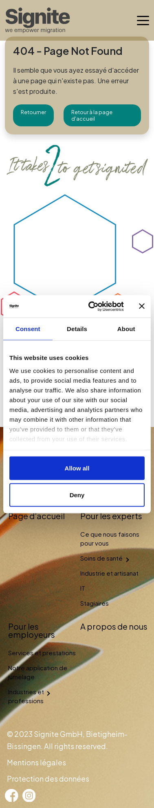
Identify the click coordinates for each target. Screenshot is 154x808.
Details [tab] (77, 328)
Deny (77, 494)
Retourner (33, 112)
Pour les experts (111, 516)
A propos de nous (113, 626)
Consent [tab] (27, 328)
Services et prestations (42, 652)
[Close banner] (142, 306)
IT (82, 588)
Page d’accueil (36, 516)
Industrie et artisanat (109, 573)
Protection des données (48, 778)
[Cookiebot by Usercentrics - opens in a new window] (92, 306)
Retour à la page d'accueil (91, 115)
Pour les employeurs (31, 630)
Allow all (77, 468)
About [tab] (126, 328)
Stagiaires (94, 603)
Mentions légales (36, 762)
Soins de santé (101, 558)
